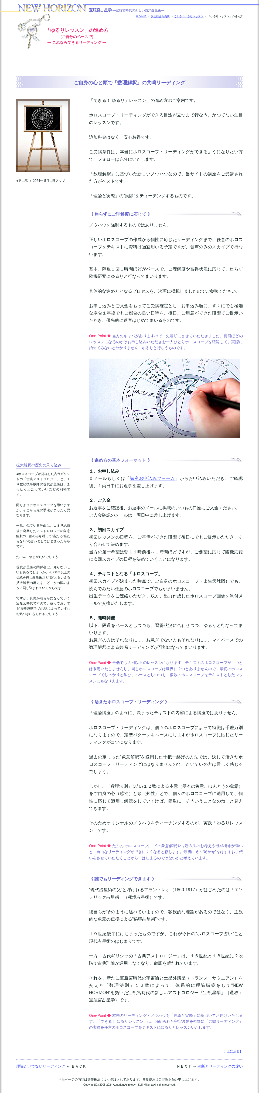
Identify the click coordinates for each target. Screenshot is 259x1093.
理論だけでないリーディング (40, 1066)
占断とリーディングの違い (220, 1066)
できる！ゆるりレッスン (188, 16)
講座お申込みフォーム (152, 478)
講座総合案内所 (160, 16)
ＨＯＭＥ (141, 16)
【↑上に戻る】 (232, 1051)
